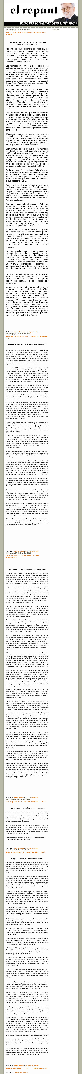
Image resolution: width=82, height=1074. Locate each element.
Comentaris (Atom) (21, 1072)
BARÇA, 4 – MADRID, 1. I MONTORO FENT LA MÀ (25, 852)
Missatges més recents (13, 1068)
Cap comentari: (34, 332)
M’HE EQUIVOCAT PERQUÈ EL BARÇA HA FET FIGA (27, 802)
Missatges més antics (41, 1068)
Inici (27, 1068)
